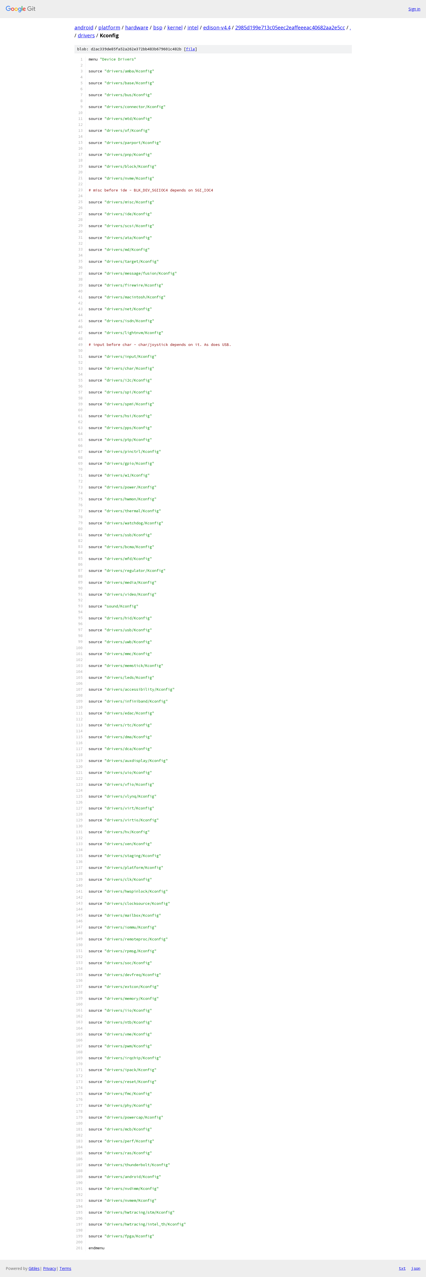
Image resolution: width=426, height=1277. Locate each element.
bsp (157, 27)
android (83, 27)
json (415, 1268)
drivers (86, 35)
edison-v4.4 (216, 27)
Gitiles (34, 1268)
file (190, 49)
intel (192, 27)
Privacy (49, 1268)
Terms (65, 1268)
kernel (175, 27)
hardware (136, 27)
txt (402, 1268)
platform (109, 27)
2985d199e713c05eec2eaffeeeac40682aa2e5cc (290, 27)
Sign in (414, 9)
